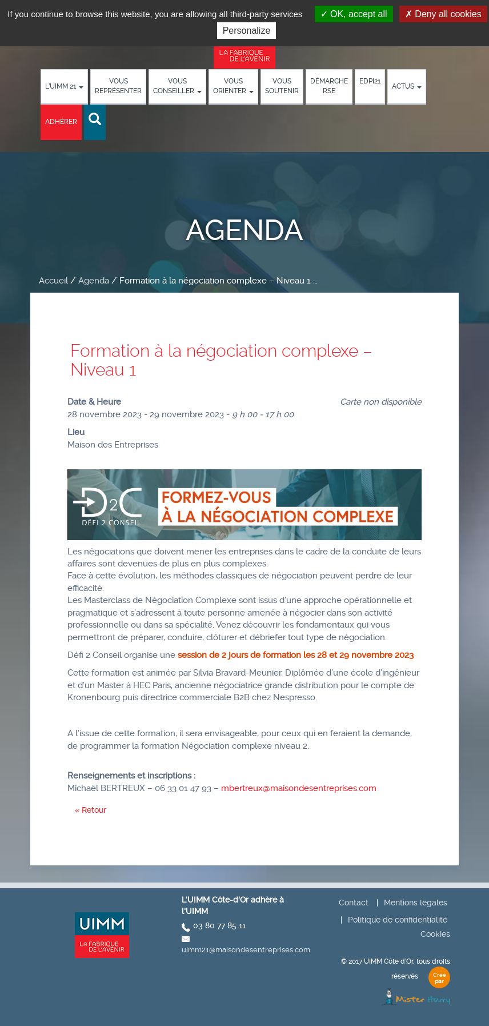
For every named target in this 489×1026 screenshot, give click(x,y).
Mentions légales (415, 902)
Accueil (53, 281)
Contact (353, 902)
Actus (407, 86)
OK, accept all (353, 14)
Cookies (435, 934)
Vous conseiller (177, 86)
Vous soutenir (282, 86)
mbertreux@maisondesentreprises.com (298, 788)
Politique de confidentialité (397, 919)
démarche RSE (329, 86)
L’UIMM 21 (64, 86)
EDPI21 (369, 81)
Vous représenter (118, 86)
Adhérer (61, 122)
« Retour (90, 810)
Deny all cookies (443, 14)
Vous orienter (233, 86)
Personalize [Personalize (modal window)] (247, 30)
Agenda (93, 281)
